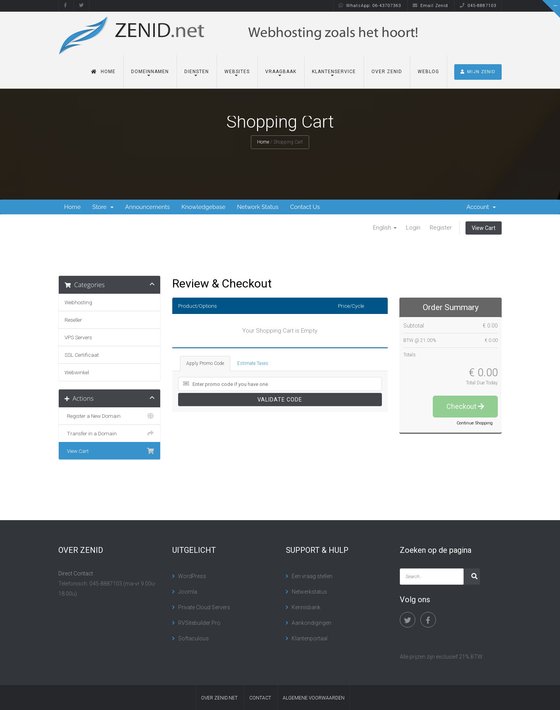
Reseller (73, 320)
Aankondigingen (311, 623)
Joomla (187, 592)
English (385, 227)
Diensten (196, 72)
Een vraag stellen (312, 576)
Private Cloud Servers (204, 607)
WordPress (192, 576)
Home (103, 72)
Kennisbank (306, 607)
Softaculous (193, 638)
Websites (237, 72)
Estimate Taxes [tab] (252, 363)
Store (102, 206)
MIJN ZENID (477, 72)
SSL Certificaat (82, 355)
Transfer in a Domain (109, 433)
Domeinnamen (150, 72)
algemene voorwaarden (314, 698)
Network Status (257, 206)
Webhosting (78, 302)
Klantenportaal (309, 638)
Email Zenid (430, 5)
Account (481, 206)
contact (260, 698)
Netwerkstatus (309, 592)
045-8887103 (478, 5)
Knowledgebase (203, 206)
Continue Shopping (475, 423)
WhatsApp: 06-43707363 (370, 5)
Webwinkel (77, 372)
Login (413, 227)
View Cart (483, 228)
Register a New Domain (109, 416)
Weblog (428, 72)
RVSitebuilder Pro (199, 623)
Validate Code (279, 399)
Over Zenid (386, 72)
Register (441, 227)
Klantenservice (334, 72)
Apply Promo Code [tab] (205, 363)
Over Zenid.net (219, 698)
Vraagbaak (280, 72)
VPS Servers (78, 337)
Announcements (147, 206)
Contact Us (305, 206)
